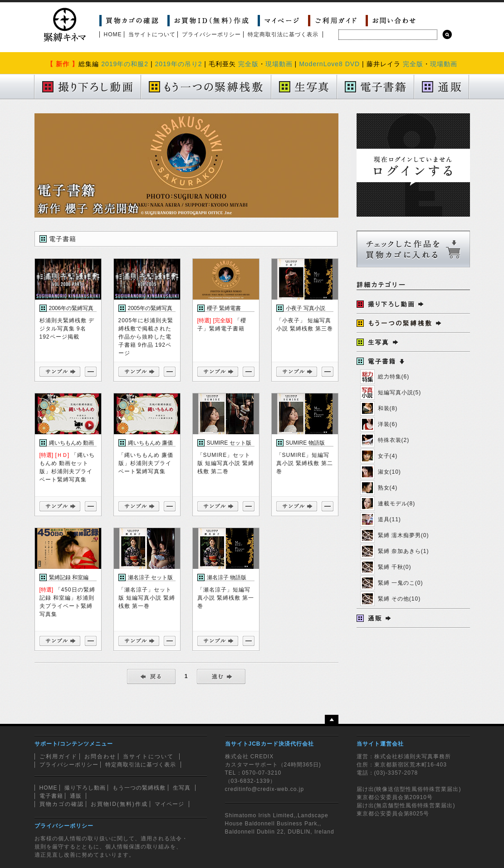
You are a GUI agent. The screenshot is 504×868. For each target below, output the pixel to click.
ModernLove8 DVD (329, 64)
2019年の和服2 (124, 64)
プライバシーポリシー (211, 34)
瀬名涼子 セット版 (150, 577)
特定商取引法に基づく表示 (283, 34)
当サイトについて (152, 34)
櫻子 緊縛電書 (224, 308)
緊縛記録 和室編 (68, 577)
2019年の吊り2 (178, 64)
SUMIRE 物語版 (305, 443)
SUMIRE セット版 (229, 443)
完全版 (248, 64)
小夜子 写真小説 (305, 308)
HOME (113, 34)
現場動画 (279, 64)
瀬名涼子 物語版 (226, 577)
